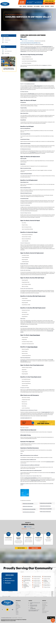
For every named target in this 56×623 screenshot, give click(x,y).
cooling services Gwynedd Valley (30, 47)
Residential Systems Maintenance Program (28, 410)
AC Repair (6, 42)
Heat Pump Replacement (25, 357)
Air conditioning (5, 35)
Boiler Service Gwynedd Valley (28, 503)
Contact (52, 6)
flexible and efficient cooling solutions (35, 268)
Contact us (22, 483)
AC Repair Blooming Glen (27, 581)
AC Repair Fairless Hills (36, 587)
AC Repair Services (24, 91)
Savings (42, 6)
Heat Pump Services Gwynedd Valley (29, 509)
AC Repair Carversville (37, 576)
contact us (44, 65)
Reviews (17, 608)
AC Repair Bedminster (27, 576)
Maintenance (30, 6)
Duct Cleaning (37, 6)
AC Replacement (44, 605)
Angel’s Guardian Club (46, 412)
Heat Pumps (22, 318)
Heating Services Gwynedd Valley (46, 503)
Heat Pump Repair (24, 326)
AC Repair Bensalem (27, 578)
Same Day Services (21, 548)
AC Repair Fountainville (46, 581)
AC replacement (33, 152)
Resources (47, 6)
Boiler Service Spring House (28, 506)
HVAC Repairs (32, 528)
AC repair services (31, 93)
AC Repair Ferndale (47, 578)
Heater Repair (7, 53)
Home (20, 6)
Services (24, 6)
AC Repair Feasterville (47, 576)
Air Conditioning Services (30, 83)
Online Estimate (35, 548)
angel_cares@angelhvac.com (33, 610)
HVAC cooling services (38, 85)
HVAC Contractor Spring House (45, 511)
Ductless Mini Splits (24, 263)
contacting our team (49, 461)
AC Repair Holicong (47, 587)
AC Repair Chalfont (37, 578)
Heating (3, 46)
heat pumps (29, 321)
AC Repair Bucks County (26, 587)
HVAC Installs (24, 528)
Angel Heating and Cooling (46, 46)
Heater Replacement (8, 51)
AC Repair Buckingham (26, 585)
